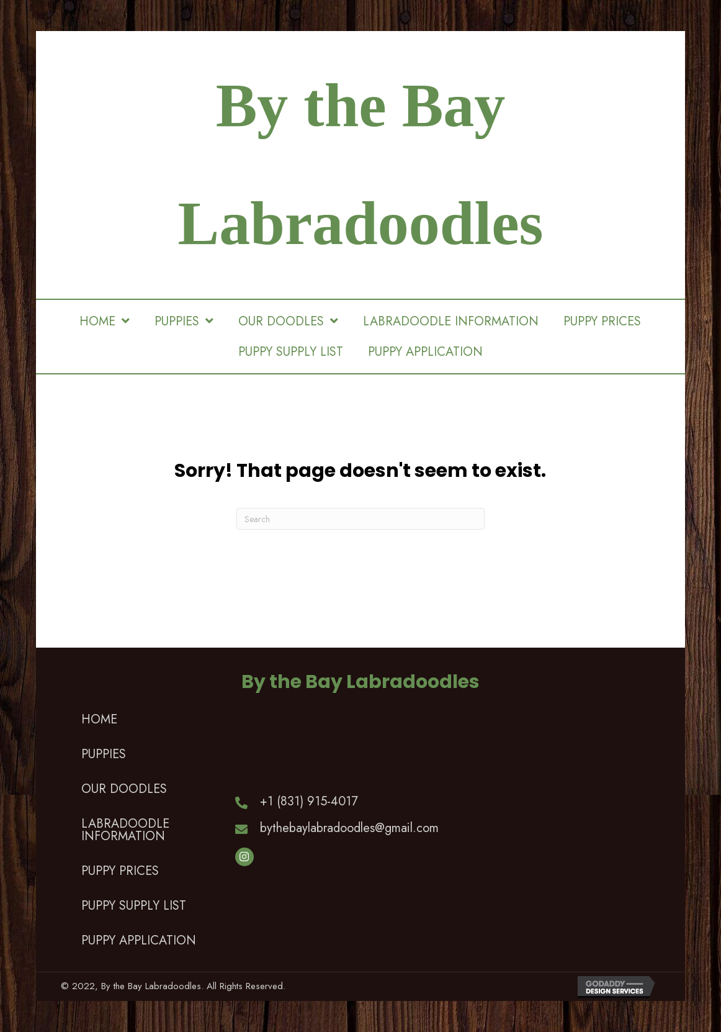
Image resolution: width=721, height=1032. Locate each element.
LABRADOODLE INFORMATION (125, 830)
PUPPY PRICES (120, 871)
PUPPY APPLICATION (138, 940)
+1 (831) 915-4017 (309, 801)
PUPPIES (103, 754)
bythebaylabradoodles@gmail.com (349, 828)
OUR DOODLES (124, 789)
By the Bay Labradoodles (360, 682)
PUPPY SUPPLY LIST (133, 906)
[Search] (360, 519)
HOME (99, 719)
